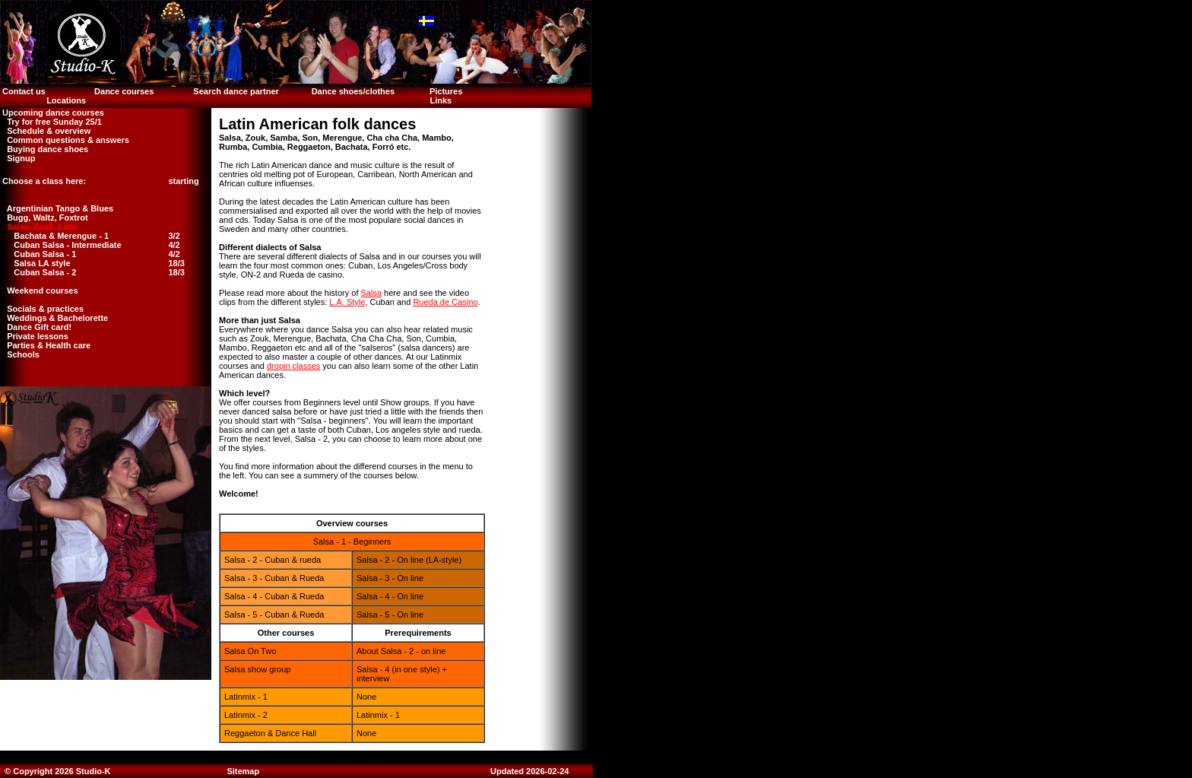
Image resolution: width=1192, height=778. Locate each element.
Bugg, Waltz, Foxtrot (44, 217)
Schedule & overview (45, 130)
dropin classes (293, 365)
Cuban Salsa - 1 (45, 254)
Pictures (447, 91)
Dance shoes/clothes (353, 91)
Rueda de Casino (445, 301)
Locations (66, 100)
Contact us (23, 91)
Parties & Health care (45, 345)
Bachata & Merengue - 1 (61, 235)
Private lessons (34, 336)
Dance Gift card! (35, 327)
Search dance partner (236, 91)
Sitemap (243, 771)
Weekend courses (39, 290)
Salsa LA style (42, 263)
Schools (20, 354)
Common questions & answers (64, 139)
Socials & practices (42, 308)
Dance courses (124, 91)
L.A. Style (347, 301)
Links (441, 100)
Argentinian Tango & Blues (56, 208)
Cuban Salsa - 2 (45, 272)
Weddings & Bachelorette (54, 317)
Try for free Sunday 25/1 (51, 121)
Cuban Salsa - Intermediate (67, 244)
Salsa (371, 292)
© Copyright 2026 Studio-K (56, 771)
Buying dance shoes (44, 149)
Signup (17, 158)
